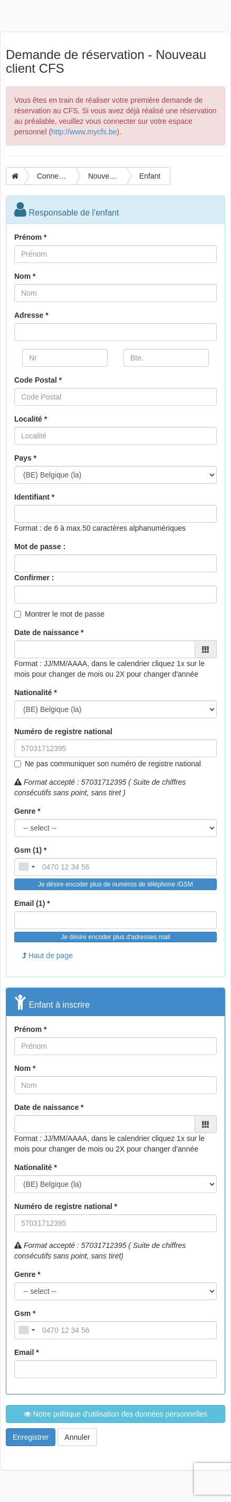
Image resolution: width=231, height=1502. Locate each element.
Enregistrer (31, 1437)
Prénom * (30, 237)
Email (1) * (32, 903)
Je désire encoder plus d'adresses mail (115, 937)
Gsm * (24, 1313)
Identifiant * (34, 497)
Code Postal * (38, 380)
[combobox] (26, 867)
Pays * (25, 458)
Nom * (24, 276)
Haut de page (47, 955)
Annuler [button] (77, 1437)
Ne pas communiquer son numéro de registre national (113, 763)
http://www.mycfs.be (84, 132)
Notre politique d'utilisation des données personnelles (115, 1414)
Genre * (27, 811)
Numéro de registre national (63, 731)
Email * (26, 1352)
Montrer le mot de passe (64, 614)
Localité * (30, 419)
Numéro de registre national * (65, 1206)
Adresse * (31, 315)
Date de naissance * (49, 632)
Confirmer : (34, 577)
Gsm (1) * (30, 850)
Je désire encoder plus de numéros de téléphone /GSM (115, 884)
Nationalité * (35, 692)
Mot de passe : (39, 546)
